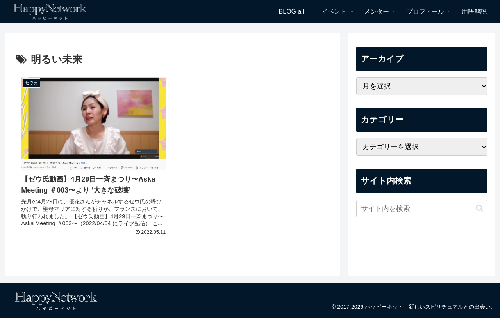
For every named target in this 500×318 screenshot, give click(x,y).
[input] (422, 208)
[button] (479, 208)
